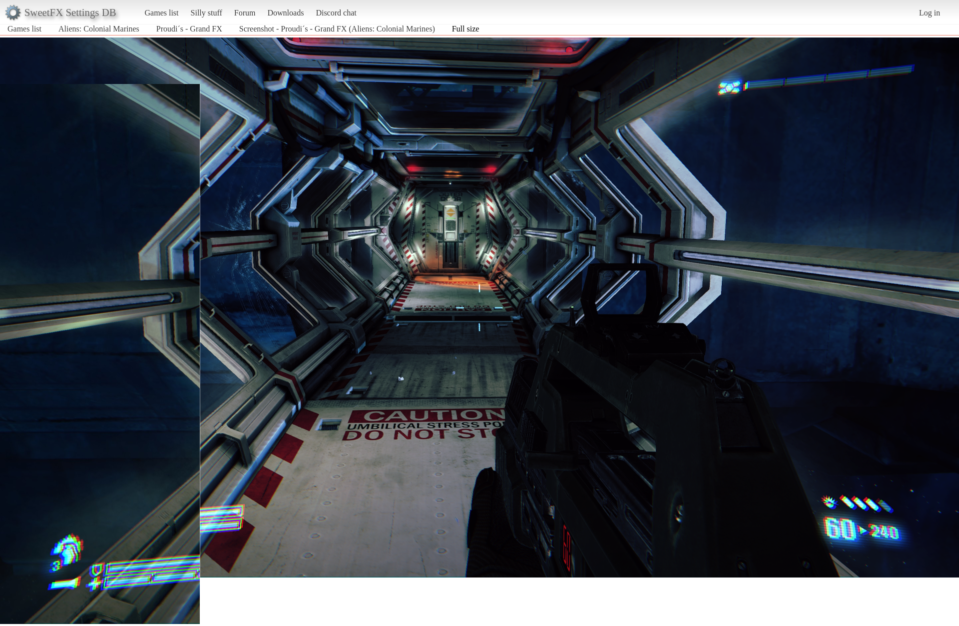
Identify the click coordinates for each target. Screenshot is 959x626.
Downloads (285, 12)
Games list (162, 12)
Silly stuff (206, 12)
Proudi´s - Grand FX (189, 28)
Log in (929, 12)
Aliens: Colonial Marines (98, 28)
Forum (245, 12)
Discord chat (336, 12)
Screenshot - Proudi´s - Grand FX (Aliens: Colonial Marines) (337, 28)
